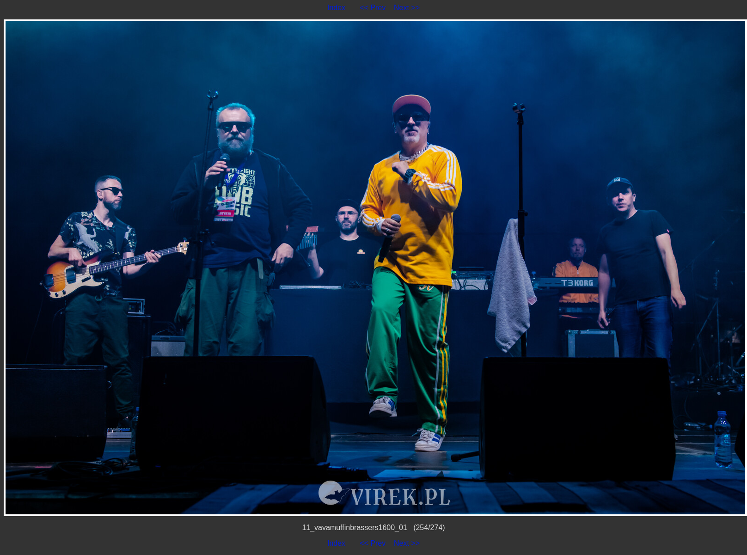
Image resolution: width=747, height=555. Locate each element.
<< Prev (373, 8)
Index (336, 8)
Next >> (407, 8)
